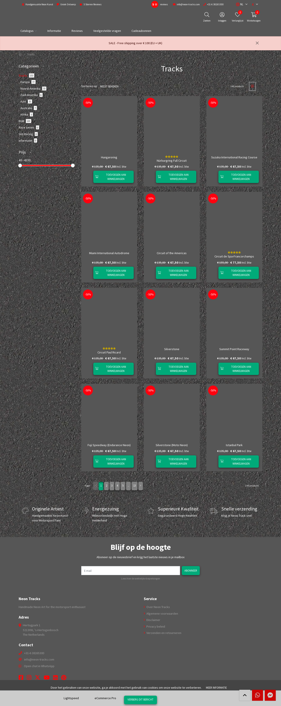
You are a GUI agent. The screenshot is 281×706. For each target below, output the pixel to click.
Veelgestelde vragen (107, 31)
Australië (28, 108)
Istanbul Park (234, 445)
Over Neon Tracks (158, 607)
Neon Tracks (29, 598)
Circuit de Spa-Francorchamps (234, 256)
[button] (240, 4)
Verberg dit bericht (140, 699)
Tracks (26, 75)
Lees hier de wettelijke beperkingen (140, 578)
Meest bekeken (109, 86)
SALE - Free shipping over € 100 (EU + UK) (135, 43)
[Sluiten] (257, 43)
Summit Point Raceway (234, 349)
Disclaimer (153, 620)
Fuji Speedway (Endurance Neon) (109, 445)
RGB (25, 121)
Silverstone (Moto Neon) (172, 445)
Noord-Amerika (33, 89)
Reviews (77, 31)
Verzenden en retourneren (163, 633)
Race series (29, 127)
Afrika (26, 114)
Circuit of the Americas (172, 253)
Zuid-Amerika (31, 95)
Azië (26, 101)
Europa (28, 82)
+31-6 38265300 (34, 653)
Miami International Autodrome (109, 253)
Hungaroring (109, 157)
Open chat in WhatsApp (39, 666)
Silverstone (171, 349)
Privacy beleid (155, 626)
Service (150, 598)
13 (134, 485)
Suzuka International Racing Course (234, 157)
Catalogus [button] (27, 31)
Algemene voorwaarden (162, 613)
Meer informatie (216, 687)
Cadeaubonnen (141, 31)
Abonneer (190, 570)
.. (128, 485)
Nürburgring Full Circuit (172, 161)
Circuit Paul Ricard (109, 352)
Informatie (54, 31)
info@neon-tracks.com (39, 659)
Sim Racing (28, 134)
